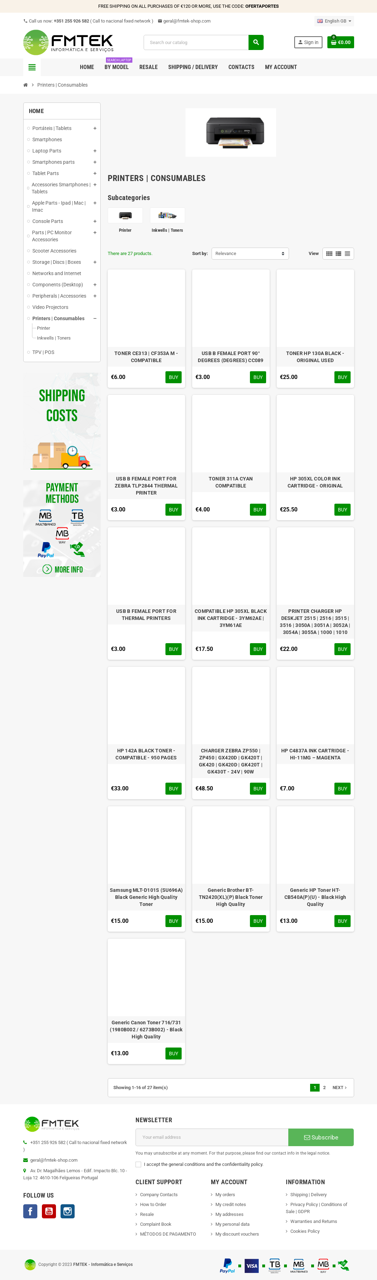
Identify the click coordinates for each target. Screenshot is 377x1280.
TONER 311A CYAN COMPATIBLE (231, 482)
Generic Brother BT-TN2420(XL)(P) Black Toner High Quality (231, 897)
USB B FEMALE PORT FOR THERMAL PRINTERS (146, 614)
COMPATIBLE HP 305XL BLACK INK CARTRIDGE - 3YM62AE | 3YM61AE (231, 618)
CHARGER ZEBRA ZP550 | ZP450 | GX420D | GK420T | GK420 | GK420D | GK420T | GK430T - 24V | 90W (231, 761)
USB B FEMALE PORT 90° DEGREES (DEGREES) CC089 (230, 356)
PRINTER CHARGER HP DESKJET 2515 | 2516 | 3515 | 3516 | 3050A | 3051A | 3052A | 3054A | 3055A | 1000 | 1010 (315, 621)
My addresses (229, 1214)
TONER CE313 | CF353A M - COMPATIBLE (146, 356)
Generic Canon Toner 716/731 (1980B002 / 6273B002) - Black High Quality (146, 1029)
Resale (147, 1214)
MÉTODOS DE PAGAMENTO (168, 1234)
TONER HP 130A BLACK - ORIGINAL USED (315, 356)
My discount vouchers (237, 1234)
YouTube (49, 1211)
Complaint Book (155, 1224)
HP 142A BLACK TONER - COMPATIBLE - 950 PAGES (146, 754)
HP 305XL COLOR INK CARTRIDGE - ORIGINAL (315, 482)
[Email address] (212, 1137)
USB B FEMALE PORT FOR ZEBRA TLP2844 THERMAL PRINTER (146, 486)
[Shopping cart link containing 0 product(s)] (340, 42)
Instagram (68, 1211)
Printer (125, 230)
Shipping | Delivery (308, 1194)
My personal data (232, 1224)
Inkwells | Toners (167, 230)
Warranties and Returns (313, 1221)
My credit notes (230, 1204)
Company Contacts (159, 1194)
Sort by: (200, 253)
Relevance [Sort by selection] (225, 253)
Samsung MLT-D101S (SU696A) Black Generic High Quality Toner (146, 897)
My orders (225, 1194)
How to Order (153, 1204)
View (314, 253)
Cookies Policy (305, 1231)
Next (340, 1087)
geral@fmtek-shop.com (184, 21)
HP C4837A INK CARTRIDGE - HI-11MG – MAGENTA (315, 754)
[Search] (203, 42)
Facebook (30, 1211)
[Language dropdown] (334, 21)
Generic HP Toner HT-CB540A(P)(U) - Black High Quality (315, 897)
